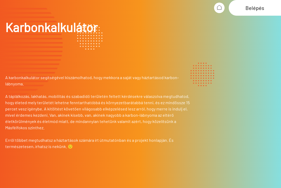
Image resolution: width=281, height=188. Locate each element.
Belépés (254, 8)
